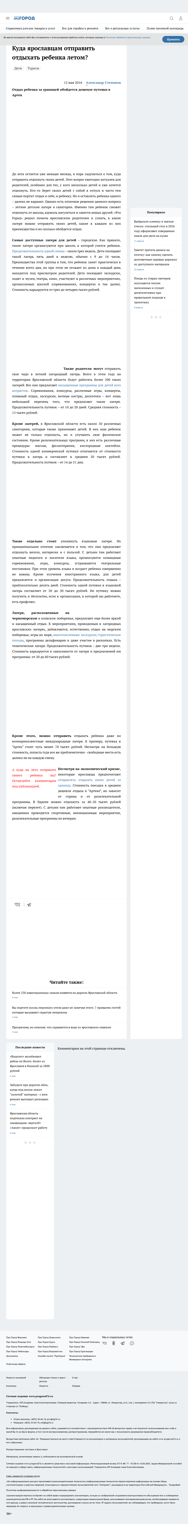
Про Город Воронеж (16, 1337)
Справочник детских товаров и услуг (30, 28)
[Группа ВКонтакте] (104, 1343)
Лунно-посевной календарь (165, 28)
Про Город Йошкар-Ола (18, 1342)
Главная (76, 1385)
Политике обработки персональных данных (127, 37)
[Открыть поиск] (171, 18)
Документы (12, 1356)
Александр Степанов (103, 82)
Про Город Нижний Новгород (84, 1342)
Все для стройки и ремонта (80, 28)
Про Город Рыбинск (48, 1346)
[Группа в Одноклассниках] (113, 1343)
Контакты (11, 1385)
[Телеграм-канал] (122, 1343)
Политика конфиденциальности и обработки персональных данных (41, 1490)
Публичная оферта (16, 1364)
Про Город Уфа (77, 1346)
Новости (43, 1385)
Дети (18, 68)
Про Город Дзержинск (49, 1337)
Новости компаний (16, 1377)
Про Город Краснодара (81, 1351)
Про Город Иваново (79, 1337)
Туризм (33, 68)
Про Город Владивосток (50, 1351)
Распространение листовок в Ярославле (27, 1449)
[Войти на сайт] (180, 18)
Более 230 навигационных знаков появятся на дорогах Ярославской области (66, 995)
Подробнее (174, 1484)
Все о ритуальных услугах (122, 28)
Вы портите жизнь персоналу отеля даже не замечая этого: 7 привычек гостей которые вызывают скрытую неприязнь (66, 1012)
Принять (173, 39)
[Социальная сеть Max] (132, 1343)
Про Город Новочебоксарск (20, 1346)
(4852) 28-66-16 (38, 1419)
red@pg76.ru (46, 1422)
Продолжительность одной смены (38, 251)
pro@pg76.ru (53, 1419)
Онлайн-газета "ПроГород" (52, 1356)
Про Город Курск (46, 1342)
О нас (75, 1377)
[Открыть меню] (7, 18)
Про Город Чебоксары (17, 1351)
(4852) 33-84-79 (31, 1422)
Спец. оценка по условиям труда (23, 1476)
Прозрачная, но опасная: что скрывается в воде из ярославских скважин (66, 1029)
